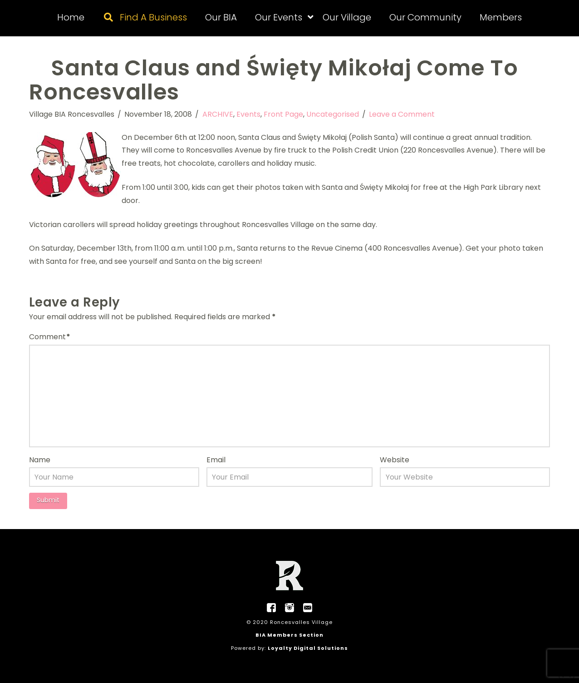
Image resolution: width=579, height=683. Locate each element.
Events (248, 114)
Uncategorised (332, 114)
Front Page (283, 114)
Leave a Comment (402, 114)
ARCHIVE (217, 114)
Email (216, 460)
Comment (49, 337)
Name (39, 460)
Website (394, 460)
